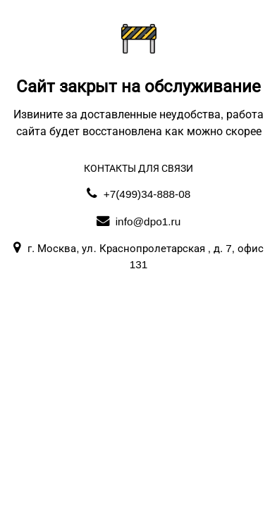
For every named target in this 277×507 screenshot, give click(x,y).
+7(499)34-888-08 (139, 194)
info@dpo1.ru (139, 221)
